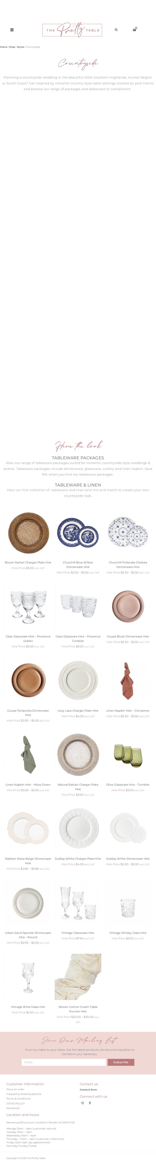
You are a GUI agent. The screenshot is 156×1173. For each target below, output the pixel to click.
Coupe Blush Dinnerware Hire (128, 636)
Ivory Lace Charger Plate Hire (78, 710)
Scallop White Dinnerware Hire (128, 858)
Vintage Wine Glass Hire (28, 1007)
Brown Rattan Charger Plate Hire (28, 562)
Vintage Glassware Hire (78, 933)
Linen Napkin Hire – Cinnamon (128, 710)
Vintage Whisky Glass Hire (127, 933)
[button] (26, 30)
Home (3, 47)
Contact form (88, 1089)
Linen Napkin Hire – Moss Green (28, 784)
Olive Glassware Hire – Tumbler (128, 784)
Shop (12, 47)
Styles (20, 47)
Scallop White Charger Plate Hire (78, 858)
